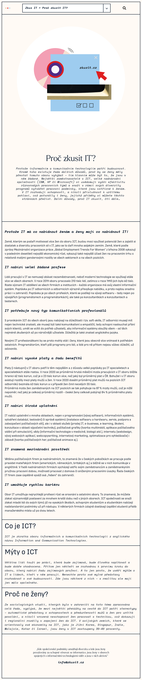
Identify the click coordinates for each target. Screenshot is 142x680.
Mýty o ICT (21, 551)
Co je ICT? (20, 526)
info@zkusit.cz (71, 662)
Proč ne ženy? (26, 594)
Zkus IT (7, 8)
